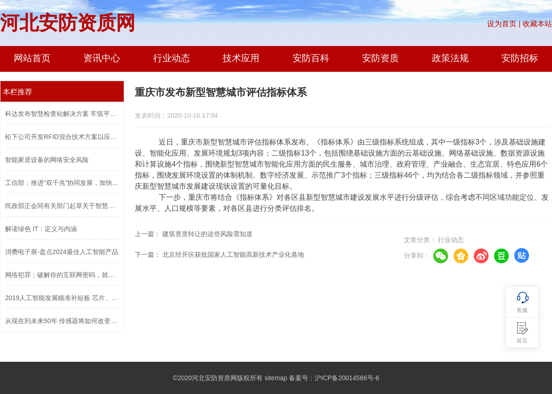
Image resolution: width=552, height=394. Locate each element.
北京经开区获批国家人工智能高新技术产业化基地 (233, 254)
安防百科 (311, 58)
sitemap (275, 378)
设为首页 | (504, 24)
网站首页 (32, 58)
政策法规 (450, 58)
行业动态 (171, 58)
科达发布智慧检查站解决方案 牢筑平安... (62, 113)
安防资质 (380, 58)
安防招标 (519, 58)
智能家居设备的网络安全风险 (47, 159)
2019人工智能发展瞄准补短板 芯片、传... (62, 297)
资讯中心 (101, 58)
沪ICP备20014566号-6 (347, 378)
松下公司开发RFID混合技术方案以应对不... (62, 136)
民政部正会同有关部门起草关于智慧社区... (62, 205)
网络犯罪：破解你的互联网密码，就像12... (62, 274)
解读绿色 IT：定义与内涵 (41, 228)
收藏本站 (537, 24)
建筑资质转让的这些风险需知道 (207, 234)
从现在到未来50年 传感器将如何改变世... (62, 320)
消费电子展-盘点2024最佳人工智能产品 (61, 251)
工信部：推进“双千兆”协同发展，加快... (61, 182)
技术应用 (241, 58)
